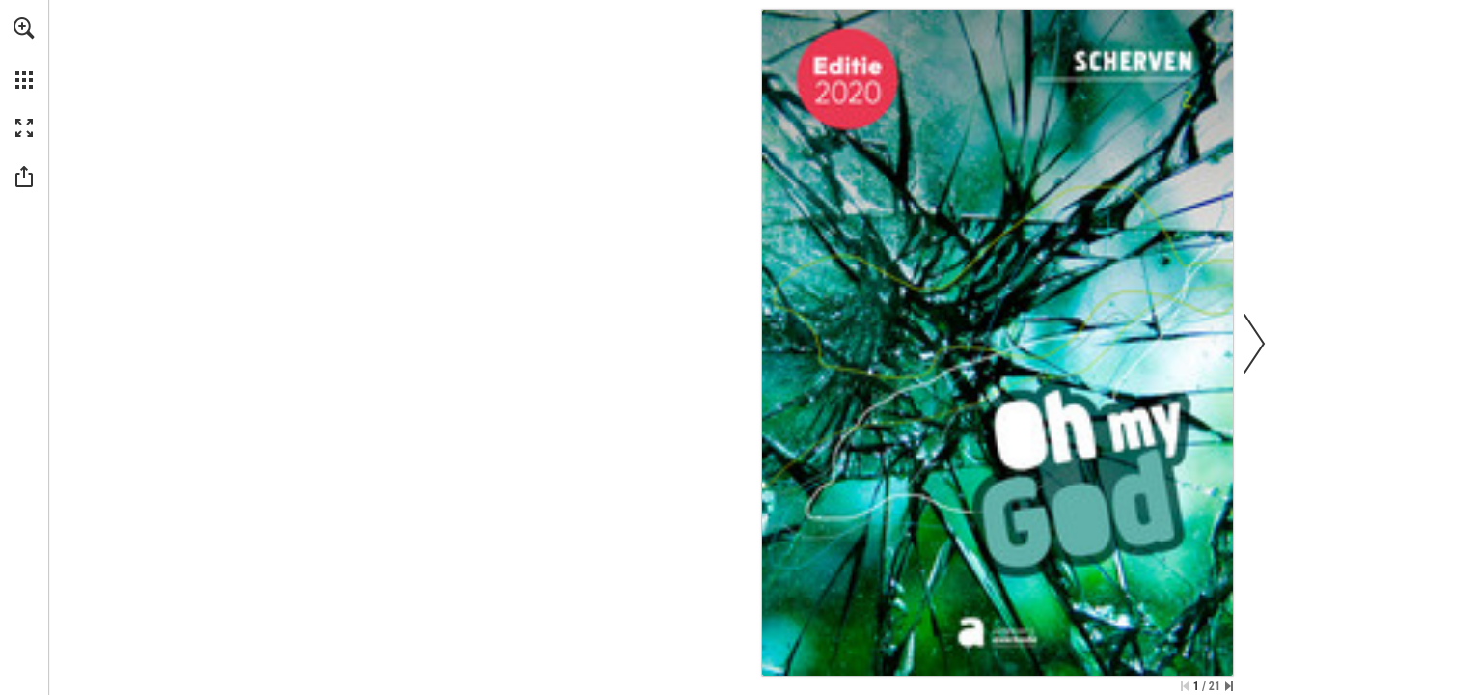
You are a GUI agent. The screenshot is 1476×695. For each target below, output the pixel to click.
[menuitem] (24, 53)
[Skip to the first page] (1185, 686)
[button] (24, 28)
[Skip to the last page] (1229, 686)
